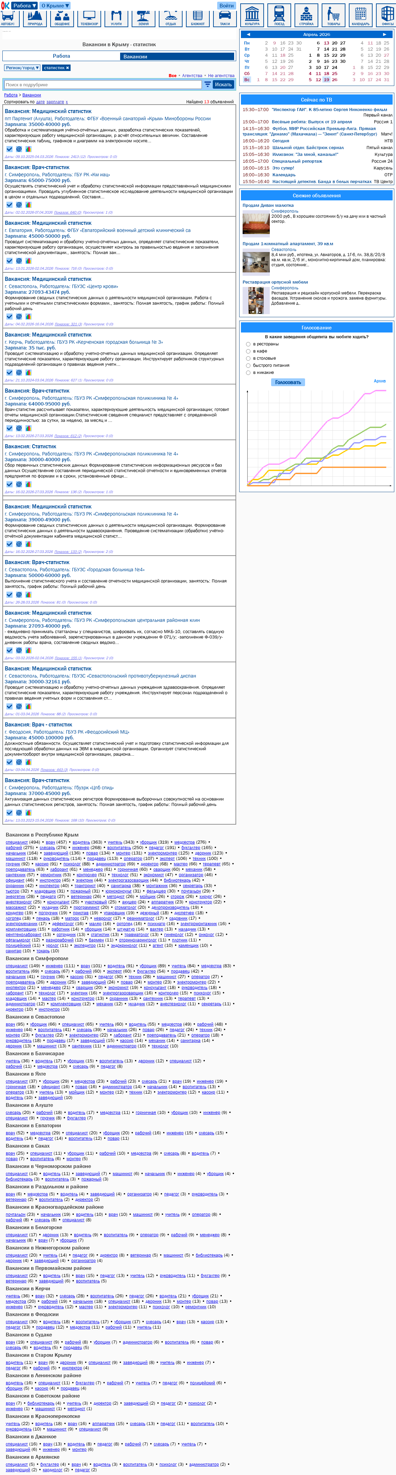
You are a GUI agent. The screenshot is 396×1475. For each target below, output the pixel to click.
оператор (133, 858)
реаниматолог (140, 918)
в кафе (260, 351)
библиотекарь (177, 880)
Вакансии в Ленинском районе (43, 1375)
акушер (129, 901)
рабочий (14, 847)
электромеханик (21, 923)
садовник (178, 918)
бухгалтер (191, 847)
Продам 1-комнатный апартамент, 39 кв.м (288, 243)
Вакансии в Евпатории (33, 1125)
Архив (380, 380)
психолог (72, 863)
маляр (95, 923)
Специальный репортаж (282, 161)
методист (116, 896)
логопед (13, 918)
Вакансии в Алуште (29, 1105)
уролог (52, 945)
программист (86, 907)
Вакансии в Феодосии (32, 1314)
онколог (206, 934)
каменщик (188, 945)
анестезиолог (19, 901)
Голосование (317, 327)
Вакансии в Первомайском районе (48, 1268)
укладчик (50, 907)
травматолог (137, 934)
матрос (72, 918)
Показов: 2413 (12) (70, 157)
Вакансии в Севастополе (35, 1016)
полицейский (18, 945)
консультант (58, 901)
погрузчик (48, 912)
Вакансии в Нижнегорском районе (48, 1247)
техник (199, 858)
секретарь (193, 885)
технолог (120, 874)
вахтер (156, 929)
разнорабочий (60, 939)
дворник (203, 853)
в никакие (263, 372)
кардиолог (52, 1469)
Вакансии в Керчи (28, 1288)
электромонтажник (199, 923)
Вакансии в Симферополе (37, 958)
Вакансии (135, 56)
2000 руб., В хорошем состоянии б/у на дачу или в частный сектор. (318, 223)
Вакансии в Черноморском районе (48, 1166)
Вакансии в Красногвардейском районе (54, 1207)
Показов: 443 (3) (54, 770)
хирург (206, 896)
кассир (42, 863)
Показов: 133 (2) (67, 552)
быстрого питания (271, 365)
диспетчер (184, 912)
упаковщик (114, 912)
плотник (179, 939)
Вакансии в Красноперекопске (43, 1416)
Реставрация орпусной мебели (275, 282)
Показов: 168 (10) (69, 820)
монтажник (157, 885)
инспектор (49, 885)
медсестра (184, 842)
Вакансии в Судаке (29, 1334)
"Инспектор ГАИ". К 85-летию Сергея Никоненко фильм (315, 109)
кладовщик (45, 891)
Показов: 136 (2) (67, 492)
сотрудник (66, 934)
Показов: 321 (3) (68, 324)
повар (92, 853)
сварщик (161, 869)
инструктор (50, 880)
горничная (128, 869)
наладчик (187, 929)
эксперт (167, 858)
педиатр (48, 896)
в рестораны (266, 343)
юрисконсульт (119, 891)
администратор (111, 863)
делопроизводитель (170, 907)
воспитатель (119, 847)
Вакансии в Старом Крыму (39, 1355)
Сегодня (266, 140)
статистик (56, 67)
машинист (15, 858)
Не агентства (221, 75)
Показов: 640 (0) (67, 212)
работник (61, 929)
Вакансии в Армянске (32, 1457)
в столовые (264, 358)
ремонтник (50, 874)
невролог (103, 918)
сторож (177, 896)
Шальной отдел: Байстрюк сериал (293, 147)
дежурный (149, 912)
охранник (15, 885)
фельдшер (156, 891)
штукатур (126, 929)
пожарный (81, 891)
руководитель (56, 858)
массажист (16, 907)
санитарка (121, 885)
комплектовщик (21, 929)
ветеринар (81, 896)
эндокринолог (124, 945)
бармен (96, 939)
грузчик (13, 863)
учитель (115, 842)
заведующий (56, 853)
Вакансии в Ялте (26, 1074)
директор (149, 863)
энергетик (15, 896)
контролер (87, 874)
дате (40, 101)
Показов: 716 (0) (68, 268)
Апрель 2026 (316, 34)
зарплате (55, 101)
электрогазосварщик (128, 880)
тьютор (12, 891)
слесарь (47, 847)
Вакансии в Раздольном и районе (47, 1186)
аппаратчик (162, 901)
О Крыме (56, 5)
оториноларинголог (138, 939)
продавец (96, 858)
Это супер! (268, 167)
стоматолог (125, 907)
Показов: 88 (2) (52, 714)
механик (194, 869)
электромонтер (162, 853)
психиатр (156, 923)
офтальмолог (18, 939)
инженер (80, 847)
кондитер (14, 912)
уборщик (148, 842)
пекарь (43, 918)
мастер (181, 863)
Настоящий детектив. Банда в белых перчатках (307, 181)
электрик (84, 880)
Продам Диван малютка (268, 205)
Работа (25, 5)
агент (158, 945)
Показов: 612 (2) (67, 436)
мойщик (147, 896)
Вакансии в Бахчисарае (35, 1053)
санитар (13, 950)
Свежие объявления (317, 195)
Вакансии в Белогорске (34, 1227)
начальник (16, 853)
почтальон (191, 891)
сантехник (15, 874)
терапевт (212, 863)
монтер (123, 853)
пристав (81, 912)
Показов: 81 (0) (52, 602)
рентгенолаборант (23, 934)
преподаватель (20, 869)
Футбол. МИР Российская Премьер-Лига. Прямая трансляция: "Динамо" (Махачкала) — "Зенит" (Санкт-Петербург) (310, 131)
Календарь (269, 174)
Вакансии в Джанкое (31, 1436)
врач (50, 842)
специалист (17, 842)
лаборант (59, 869)
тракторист (85, 885)
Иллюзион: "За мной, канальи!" (290, 154)
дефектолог (63, 923)
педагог (156, 847)
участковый (96, 901)
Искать (223, 84)
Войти (227, 5)
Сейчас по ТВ (316, 99)
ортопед (124, 923)
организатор (191, 874)
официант (15, 880)
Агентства (192, 75)
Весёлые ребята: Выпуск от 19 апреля (297, 121)
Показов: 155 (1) (68, 658)
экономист (154, 874)
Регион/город (22, 67)
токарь (43, 950)
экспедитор (85, 945)
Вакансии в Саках (28, 1146)
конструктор (200, 901)
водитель (81, 842)
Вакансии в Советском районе (43, 1395)
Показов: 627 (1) (68, 380)
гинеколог (174, 934)
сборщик (93, 929)
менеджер (93, 869)
